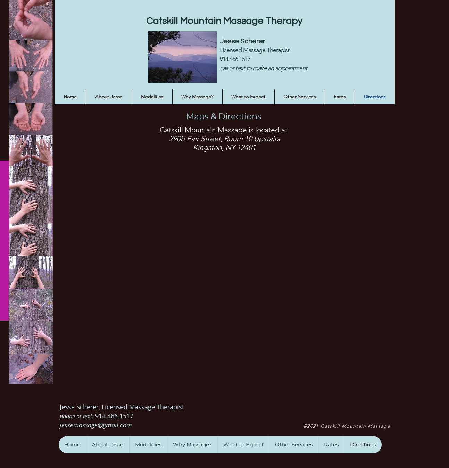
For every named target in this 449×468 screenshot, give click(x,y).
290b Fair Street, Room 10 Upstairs (224, 138)
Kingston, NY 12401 (224, 147)
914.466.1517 (115, 416)
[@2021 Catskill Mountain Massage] (347, 426)
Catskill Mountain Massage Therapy (224, 21)
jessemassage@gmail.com (97, 425)
